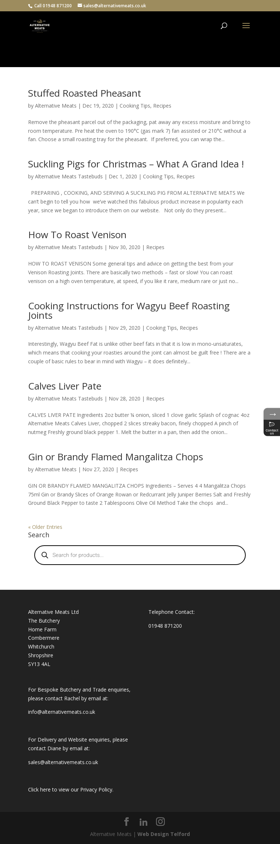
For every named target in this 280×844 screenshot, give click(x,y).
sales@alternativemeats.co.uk (63, 762)
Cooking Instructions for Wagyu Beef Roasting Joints (129, 310)
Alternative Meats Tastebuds (69, 176)
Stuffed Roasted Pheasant (84, 93)
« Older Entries (45, 526)
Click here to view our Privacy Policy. (70, 789)
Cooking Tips (135, 105)
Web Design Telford (163, 834)
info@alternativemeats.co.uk (61, 711)
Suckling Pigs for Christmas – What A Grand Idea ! (136, 163)
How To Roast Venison (77, 234)
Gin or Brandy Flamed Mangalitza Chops (115, 456)
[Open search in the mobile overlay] (140, 555)
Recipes (162, 105)
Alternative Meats (56, 105)
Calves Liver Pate (64, 385)
